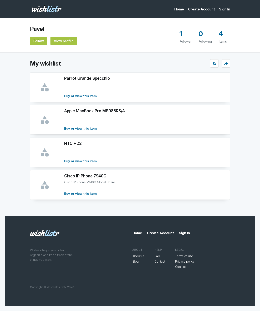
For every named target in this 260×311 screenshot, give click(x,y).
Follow (38, 41)
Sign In (224, 9)
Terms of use (184, 256)
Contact (159, 261)
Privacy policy (185, 261)
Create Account (201, 9)
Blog (135, 261)
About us (138, 256)
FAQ (157, 256)
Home (179, 9)
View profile (64, 41)
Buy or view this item (80, 96)
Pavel (37, 28)
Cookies (180, 266)
